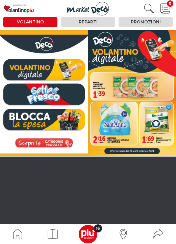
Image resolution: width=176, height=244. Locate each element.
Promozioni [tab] (146, 21)
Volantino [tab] (30, 21)
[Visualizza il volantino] (88, 9)
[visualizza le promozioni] (44, 142)
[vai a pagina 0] (44, 70)
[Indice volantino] (17, 233)
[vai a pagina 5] (43, 94)
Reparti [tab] (88, 21)
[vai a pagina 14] (44, 119)
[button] (52, 234)
